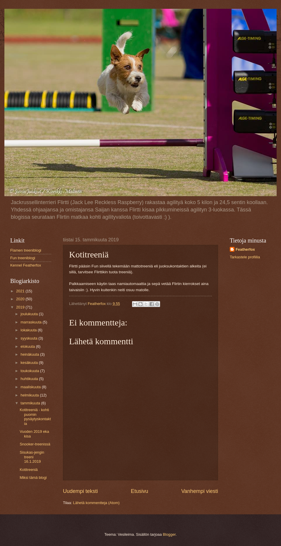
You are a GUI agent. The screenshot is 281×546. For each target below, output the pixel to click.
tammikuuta (30, 403)
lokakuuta (29, 330)
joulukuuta (29, 314)
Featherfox (245, 249)
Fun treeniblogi (22, 258)
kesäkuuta (29, 362)
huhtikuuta (29, 379)
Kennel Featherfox (25, 265)
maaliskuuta (31, 387)
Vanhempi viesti (199, 491)
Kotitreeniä (29, 469)
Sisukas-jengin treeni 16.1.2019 (32, 457)
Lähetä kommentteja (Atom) (96, 503)
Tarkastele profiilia (245, 257)
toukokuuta (30, 371)
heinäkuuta (30, 354)
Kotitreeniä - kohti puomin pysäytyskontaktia (35, 416)
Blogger (169, 534)
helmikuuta (30, 395)
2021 (20, 291)
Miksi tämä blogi (33, 477)
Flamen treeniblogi (25, 250)
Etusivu (139, 491)
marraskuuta (31, 322)
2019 (20, 307)
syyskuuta (29, 338)
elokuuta (28, 346)
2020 (20, 299)
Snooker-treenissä (35, 444)
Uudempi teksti (80, 491)
